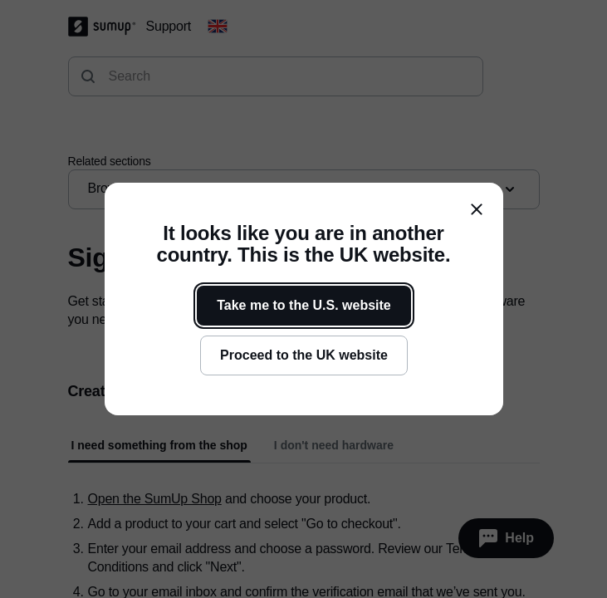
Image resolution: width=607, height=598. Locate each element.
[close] (477, 209)
